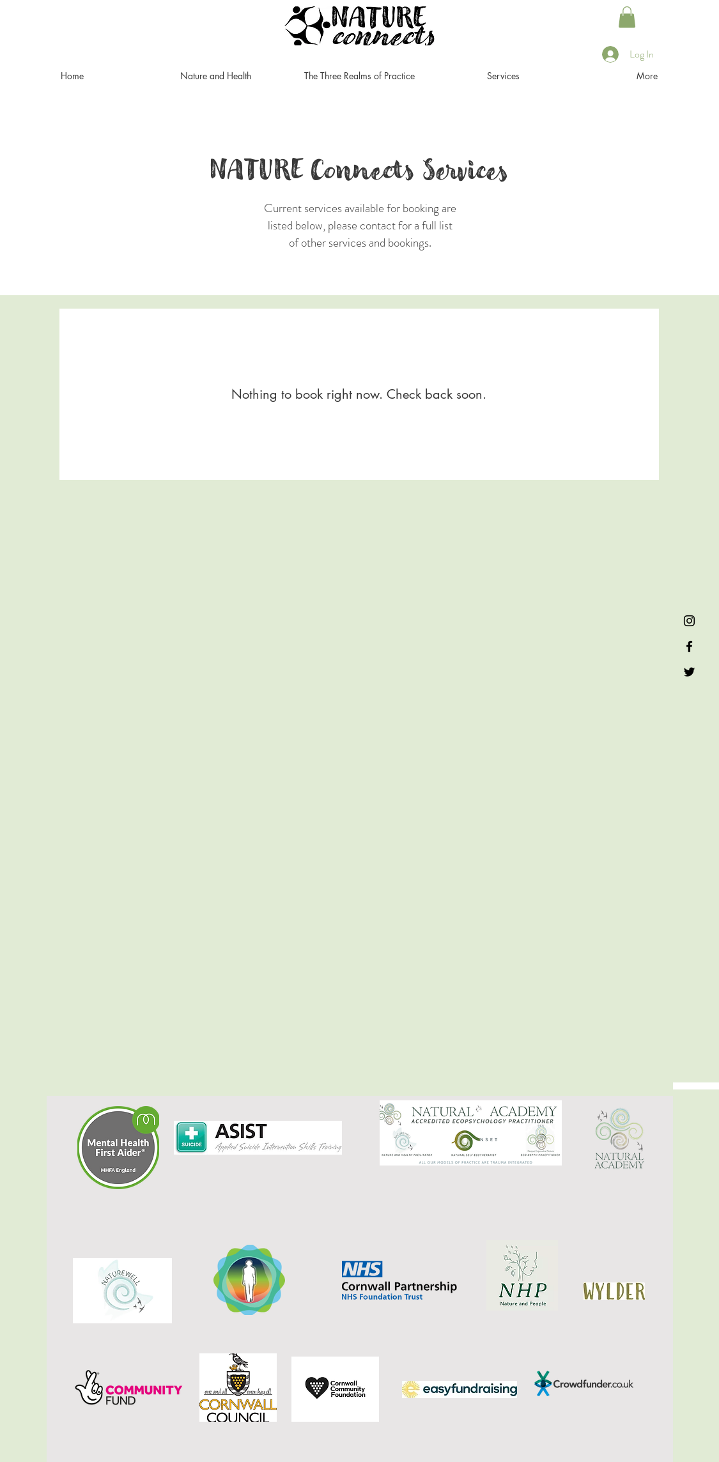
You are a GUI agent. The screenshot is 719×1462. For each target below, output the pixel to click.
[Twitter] (689, 672)
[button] (627, 16)
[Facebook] (689, 646)
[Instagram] (689, 620)
